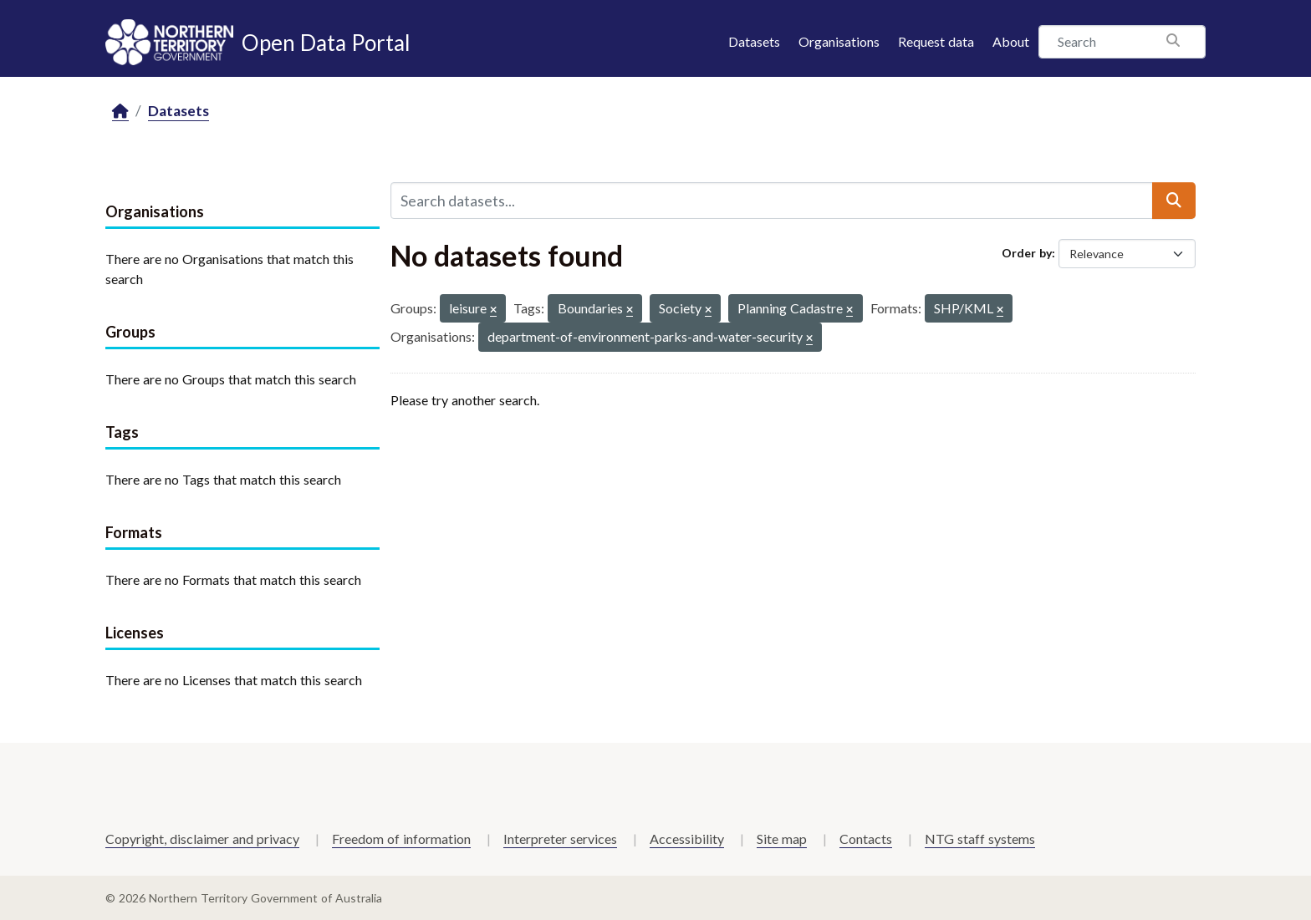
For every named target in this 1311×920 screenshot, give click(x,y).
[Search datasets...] (771, 200)
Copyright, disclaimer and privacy (202, 838)
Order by (1027, 253)
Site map (782, 838)
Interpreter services (560, 838)
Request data (936, 41)
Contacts (865, 838)
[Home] (120, 111)
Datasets (754, 41)
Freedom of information (401, 838)
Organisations (839, 41)
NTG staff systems (980, 838)
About (1010, 41)
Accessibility (687, 838)
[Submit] (1174, 200)
